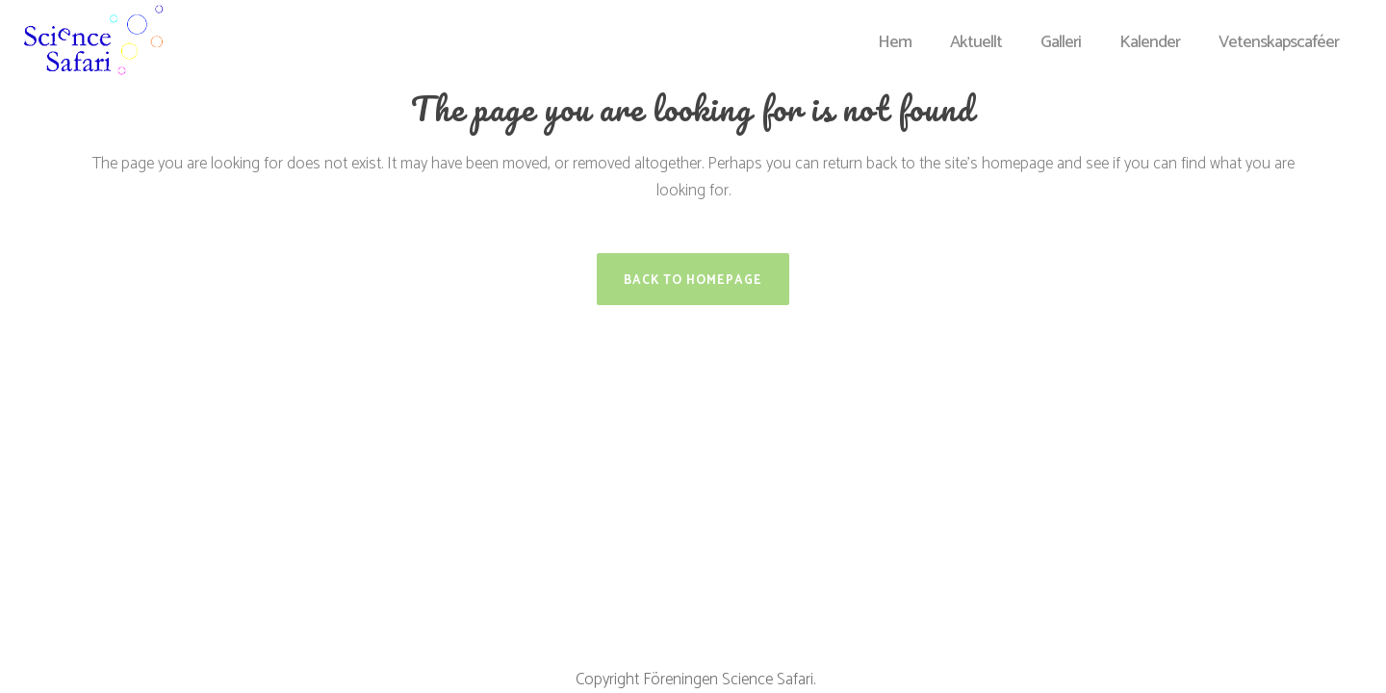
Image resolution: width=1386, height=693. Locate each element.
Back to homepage (693, 280)
